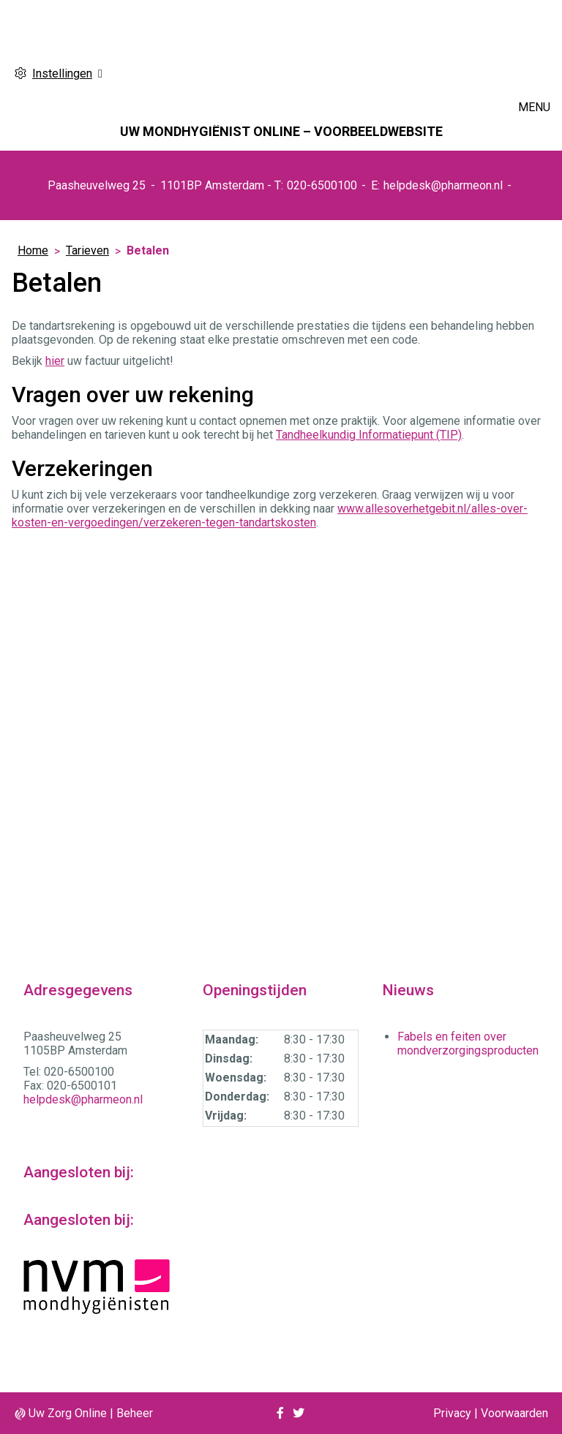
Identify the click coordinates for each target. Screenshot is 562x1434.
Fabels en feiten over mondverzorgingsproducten (468, 1043)
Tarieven (87, 250)
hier (54, 361)
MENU (534, 107)
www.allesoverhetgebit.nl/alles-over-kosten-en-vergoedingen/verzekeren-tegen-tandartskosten (270, 515)
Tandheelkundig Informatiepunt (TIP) (369, 435)
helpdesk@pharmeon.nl (443, 185)
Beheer (134, 1413)
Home (33, 250)
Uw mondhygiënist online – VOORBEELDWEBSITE (281, 131)
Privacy (452, 1413)
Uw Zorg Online (68, 1413)
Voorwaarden (514, 1413)
